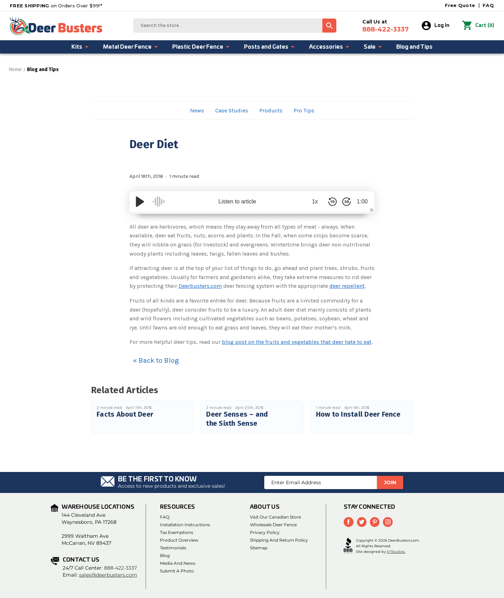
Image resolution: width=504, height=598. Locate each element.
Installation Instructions (185, 524)
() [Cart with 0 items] (478, 25)
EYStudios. (396, 551)
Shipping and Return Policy (279, 540)
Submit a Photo (177, 570)
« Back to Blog (156, 360)
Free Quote (460, 5)
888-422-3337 (120, 568)
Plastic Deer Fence (201, 47)
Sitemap (258, 547)
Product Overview (179, 540)
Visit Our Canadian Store (275, 517)
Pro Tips (304, 110)
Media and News (177, 563)
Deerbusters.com (200, 286)
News (197, 110)
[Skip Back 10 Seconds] (329, 202)
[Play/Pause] (140, 202)
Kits (80, 47)
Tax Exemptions (176, 532)
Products (270, 110)
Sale (373, 47)
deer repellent (347, 286)
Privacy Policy (265, 532)
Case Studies (231, 110)
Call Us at (386, 26)
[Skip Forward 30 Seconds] (343, 202)
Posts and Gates (269, 47)
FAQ (488, 5)
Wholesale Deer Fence (273, 524)
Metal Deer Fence (130, 47)
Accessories (329, 47)
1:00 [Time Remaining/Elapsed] (360, 201)
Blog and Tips (414, 47)
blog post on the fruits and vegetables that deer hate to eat (296, 342)
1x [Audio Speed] (312, 201)
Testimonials (173, 547)
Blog (165, 555)
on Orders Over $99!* (56, 5)
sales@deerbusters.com (108, 575)
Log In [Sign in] (436, 25)
